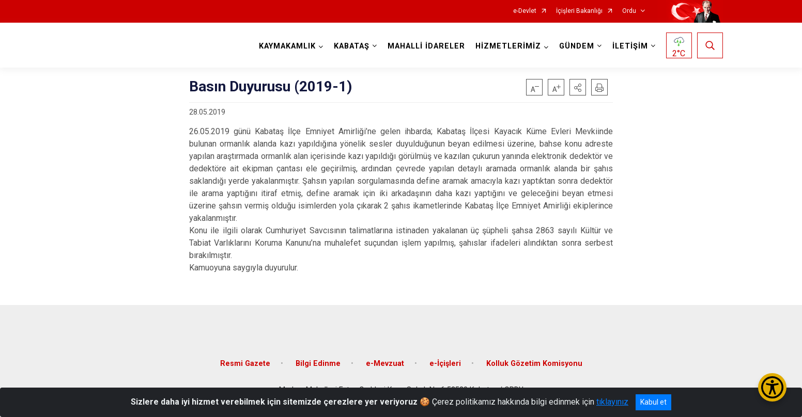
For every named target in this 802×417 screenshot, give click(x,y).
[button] (577, 87)
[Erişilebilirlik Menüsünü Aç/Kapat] (772, 387)
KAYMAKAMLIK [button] (287, 46)
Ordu (629, 11)
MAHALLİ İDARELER (426, 46)
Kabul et (653, 402)
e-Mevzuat (385, 363)
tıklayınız (612, 402)
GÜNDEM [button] (576, 46)
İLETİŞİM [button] (630, 46)
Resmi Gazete (245, 363)
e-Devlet (524, 11)
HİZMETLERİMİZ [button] (508, 46)
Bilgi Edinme (318, 363)
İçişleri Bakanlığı (579, 11)
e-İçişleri (445, 363)
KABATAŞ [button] (351, 46)
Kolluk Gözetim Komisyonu (534, 363)
